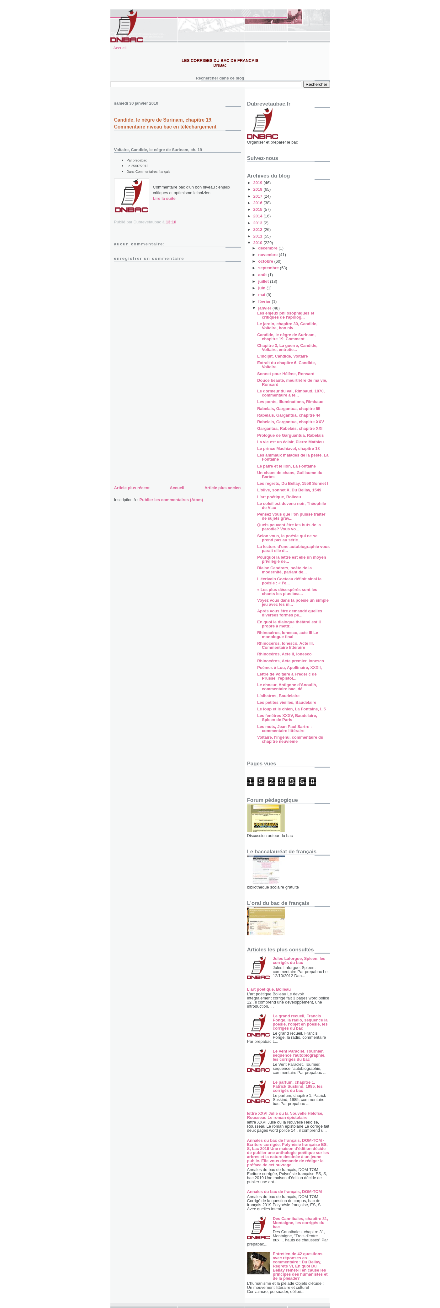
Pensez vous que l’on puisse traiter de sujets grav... (291, 516)
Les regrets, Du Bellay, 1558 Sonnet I (292, 483)
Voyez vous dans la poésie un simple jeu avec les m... (293, 602)
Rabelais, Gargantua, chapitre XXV (290, 421)
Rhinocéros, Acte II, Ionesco (284, 654)
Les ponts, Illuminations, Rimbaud (290, 401)
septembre (269, 267)
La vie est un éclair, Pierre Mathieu (290, 442)
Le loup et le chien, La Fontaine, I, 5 (291, 709)
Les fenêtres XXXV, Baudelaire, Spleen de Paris (287, 717)
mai (262, 294)
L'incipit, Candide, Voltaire (282, 356)
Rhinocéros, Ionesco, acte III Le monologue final (287, 634)
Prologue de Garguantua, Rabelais (290, 435)
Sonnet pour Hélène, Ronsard (286, 373)
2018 (258, 189)
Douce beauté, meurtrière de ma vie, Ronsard (292, 382)
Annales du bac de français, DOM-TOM (284, 1191)
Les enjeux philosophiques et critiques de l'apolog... (285, 315)
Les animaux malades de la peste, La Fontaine (293, 457)
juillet (264, 281)
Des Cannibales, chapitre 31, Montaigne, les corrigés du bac (300, 1222)
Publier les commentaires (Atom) (171, 499)
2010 (258, 242)
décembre (268, 248)
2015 (258, 209)
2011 (258, 236)
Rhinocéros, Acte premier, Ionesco (290, 661)
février (265, 301)
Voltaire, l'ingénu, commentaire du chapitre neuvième (290, 739)
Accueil (119, 48)
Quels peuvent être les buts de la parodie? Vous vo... (289, 527)
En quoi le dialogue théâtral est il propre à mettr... (289, 624)
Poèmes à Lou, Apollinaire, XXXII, (289, 667)
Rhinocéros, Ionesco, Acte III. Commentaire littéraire (285, 645)
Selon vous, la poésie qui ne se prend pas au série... (287, 538)
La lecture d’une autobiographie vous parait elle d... (293, 548)
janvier (265, 308)
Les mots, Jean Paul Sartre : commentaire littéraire (284, 728)
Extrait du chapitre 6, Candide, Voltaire (286, 364)
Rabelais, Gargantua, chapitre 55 (289, 408)
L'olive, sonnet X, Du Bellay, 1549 (289, 490)
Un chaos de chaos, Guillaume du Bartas (289, 474)
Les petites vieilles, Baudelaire (286, 702)
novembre (268, 254)
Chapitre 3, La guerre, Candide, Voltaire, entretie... (287, 347)
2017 (258, 196)
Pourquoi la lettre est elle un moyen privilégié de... (291, 559)
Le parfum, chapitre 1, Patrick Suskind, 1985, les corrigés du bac (298, 1086)
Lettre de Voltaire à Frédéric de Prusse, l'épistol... (287, 676)
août (263, 274)
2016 (258, 202)
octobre (266, 261)
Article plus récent (132, 487)
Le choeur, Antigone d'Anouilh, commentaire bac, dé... (287, 686)
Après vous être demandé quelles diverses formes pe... (289, 613)
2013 (258, 223)
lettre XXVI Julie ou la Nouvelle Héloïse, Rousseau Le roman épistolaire (285, 1115)
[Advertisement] (161, 440)
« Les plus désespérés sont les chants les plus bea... (287, 591)
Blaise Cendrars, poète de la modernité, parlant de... (284, 570)
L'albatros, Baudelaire (278, 695)
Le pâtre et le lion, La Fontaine (286, 466)
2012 (258, 229)
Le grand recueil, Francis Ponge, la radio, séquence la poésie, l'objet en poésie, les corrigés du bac (300, 1022)
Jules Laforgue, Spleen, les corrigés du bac (299, 960)
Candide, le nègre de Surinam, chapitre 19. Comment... (286, 336)
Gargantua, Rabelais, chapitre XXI (289, 428)
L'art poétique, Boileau (279, 497)
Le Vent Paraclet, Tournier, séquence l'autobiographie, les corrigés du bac (299, 1055)
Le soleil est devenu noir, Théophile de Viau (291, 505)
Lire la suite (164, 198)
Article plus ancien (222, 487)
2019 (258, 182)
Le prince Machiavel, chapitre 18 (288, 448)
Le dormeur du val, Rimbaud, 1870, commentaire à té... (291, 393)
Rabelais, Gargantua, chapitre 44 (289, 415)
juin (262, 288)
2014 (258, 216)
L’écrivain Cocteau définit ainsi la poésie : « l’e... (289, 581)
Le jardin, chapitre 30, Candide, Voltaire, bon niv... (287, 325)
